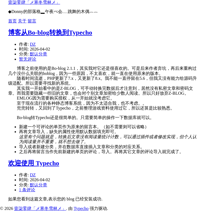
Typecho (81, 208)
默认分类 (38, 54)
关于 (22, 21)
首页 (12, 21)
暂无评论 (27, 59)
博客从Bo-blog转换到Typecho (50, 32)
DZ (32, 44)
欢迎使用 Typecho (33, 163)
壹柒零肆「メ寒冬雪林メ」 (34, 2)
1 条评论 (27, 189)
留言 (32, 21)
